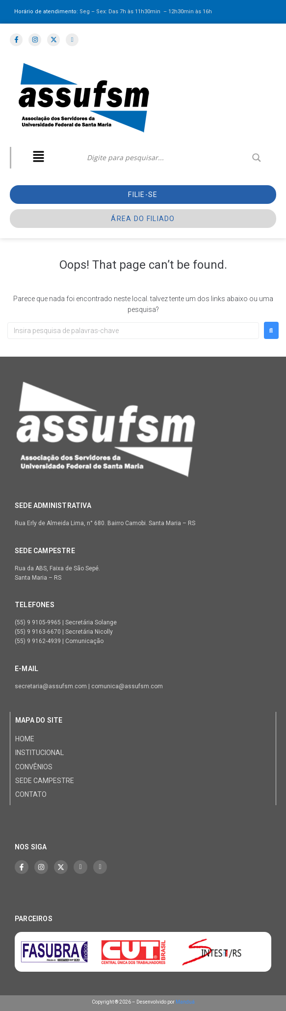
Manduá (185, 1002)
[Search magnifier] (256, 158)
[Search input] (167, 158)
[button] (38, 157)
